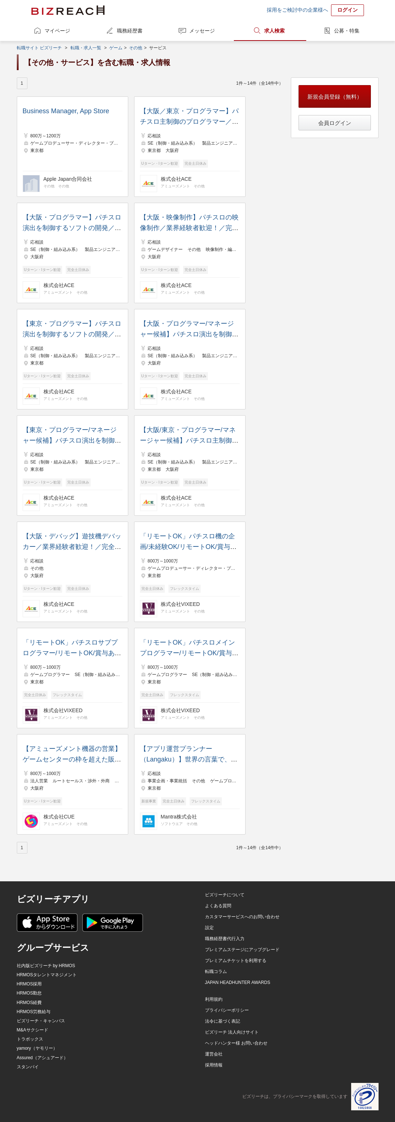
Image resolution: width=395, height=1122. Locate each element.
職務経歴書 (130, 31)
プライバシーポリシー (227, 1010)
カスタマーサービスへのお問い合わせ (242, 916)
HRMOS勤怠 (29, 993)
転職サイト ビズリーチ (39, 47)
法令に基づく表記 (222, 1021)
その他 (135, 47)
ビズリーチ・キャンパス (41, 1020)
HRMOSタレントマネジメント (47, 974)
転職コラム (216, 971)
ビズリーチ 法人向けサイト (232, 1032)
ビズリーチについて (224, 894)
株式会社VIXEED (180, 604)
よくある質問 (218, 905)
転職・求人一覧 (86, 47)
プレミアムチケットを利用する (235, 960)
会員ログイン (334, 123)
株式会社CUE (59, 817)
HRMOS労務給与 (34, 1011)
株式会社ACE (176, 179)
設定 (209, 927)
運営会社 (214, 1054)
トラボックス (30, 1039)
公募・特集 (347, 31)
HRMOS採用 (29, 983)
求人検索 (274, 31)
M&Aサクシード (32, 1030)
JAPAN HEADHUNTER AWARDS (237, 982)
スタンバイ (28, 1066)
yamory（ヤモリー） (37, 1048)
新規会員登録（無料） (334, 97)
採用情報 (214, 1065)
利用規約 (214, 999)
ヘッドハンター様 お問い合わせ (236, 1043)
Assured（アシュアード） (42, 1057)
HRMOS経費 (29, 1002)
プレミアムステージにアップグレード (242, 949)
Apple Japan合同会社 (67, 179)
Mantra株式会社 (179, 817)
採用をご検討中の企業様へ (297, 10)
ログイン (347, 10)
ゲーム (115, 47)
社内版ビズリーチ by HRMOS (46, 965)
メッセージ (202, 31)
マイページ (57, 31)
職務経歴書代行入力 (224, 938)
